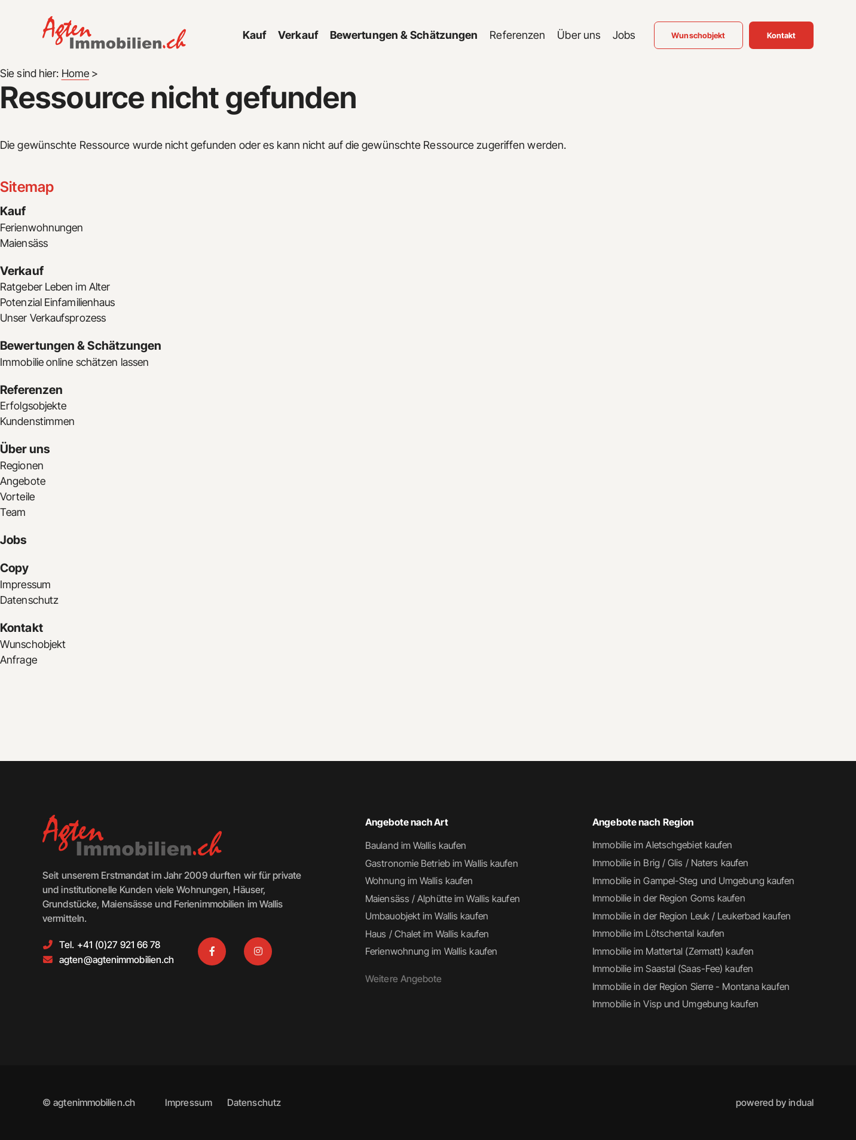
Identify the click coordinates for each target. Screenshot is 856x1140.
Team (13, 513)
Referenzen (31, 391)
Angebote (23, 482)
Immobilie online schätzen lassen (76, 362)
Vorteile (18, 497)
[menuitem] (254, 37)
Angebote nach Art (407, 820)
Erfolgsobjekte (34, 407)
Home (76, 73)
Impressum (26, 586)
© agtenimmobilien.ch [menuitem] (88, 1103)
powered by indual (774, 1103)
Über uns (25, 451)
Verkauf (22, 271)
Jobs (13, 541)
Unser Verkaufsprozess (55, 318)
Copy (14, 570)
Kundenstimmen (38, 422)
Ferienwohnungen (43, 227)
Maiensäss (25, 243)
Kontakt (22, 630)
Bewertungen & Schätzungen (81, 347)
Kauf (13, 211)
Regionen (22, 466)
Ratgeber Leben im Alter (56, 287)
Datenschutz (30, 601)
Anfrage (19, 661)
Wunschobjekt (34, 646)
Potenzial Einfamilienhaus (59, 303)
